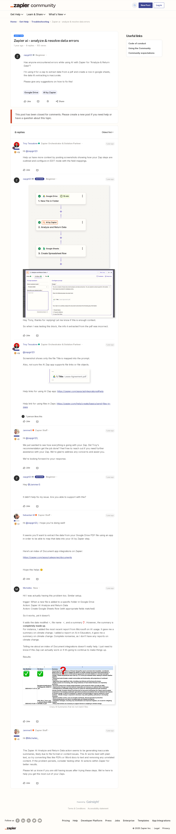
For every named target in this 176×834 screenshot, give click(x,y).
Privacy (166, 828)
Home (13, 21)
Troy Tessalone (30, 143)
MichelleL (27, 588)
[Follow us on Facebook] (18, 820)
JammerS (27, 430)
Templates (143, 820)
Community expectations (141, 53)
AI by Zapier (49, 92)
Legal (157, 828)
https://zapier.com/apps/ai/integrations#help (80, 391)
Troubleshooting (40, 21)
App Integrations (161, 820)
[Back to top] (170, 804)
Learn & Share (36, 14)
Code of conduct (137, 43)
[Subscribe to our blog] (29, 820)
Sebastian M (29, 515)
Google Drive (31, 92)
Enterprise (128, 820)
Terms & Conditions (77, 808)
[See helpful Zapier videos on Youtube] (40, 820)
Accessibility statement (98, 808)
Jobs (117, 820)
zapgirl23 (28, 55)
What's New (57, 14)
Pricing (66, 820)
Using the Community (139, 48)
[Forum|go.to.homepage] (33, 5)
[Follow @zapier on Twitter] (34, 820)
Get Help (17, 14)
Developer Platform (91, 820)
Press (108, 820)
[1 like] (32, 416)
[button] (146, 5)
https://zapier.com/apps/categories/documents (47, 557)
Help (75, 820)
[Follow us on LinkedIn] (23, 820)
